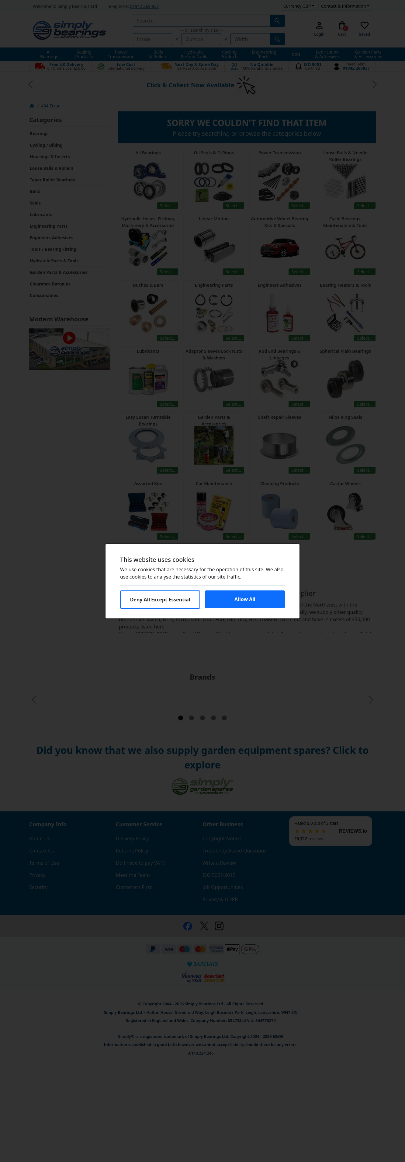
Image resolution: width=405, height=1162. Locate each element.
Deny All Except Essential (160, 599)
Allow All (244, 599)
